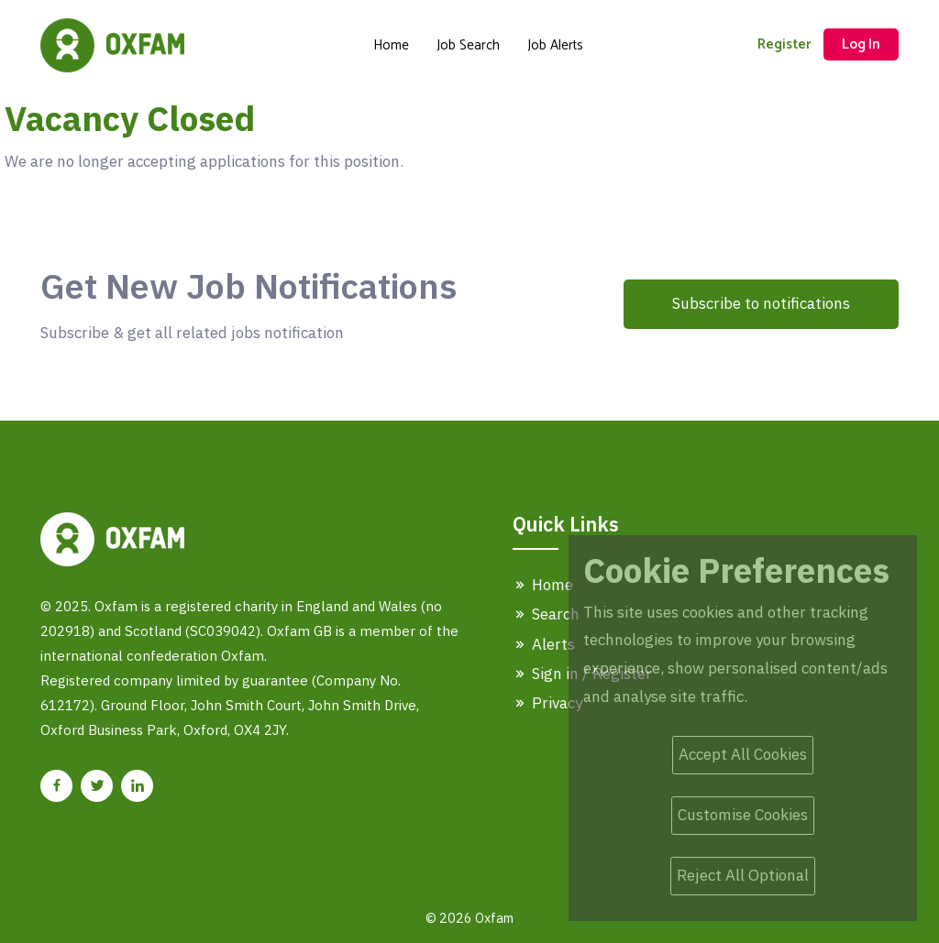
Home (391, 46)
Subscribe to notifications (761, 303)
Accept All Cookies (743, 754)
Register (784, 44)
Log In (861, 44)
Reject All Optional (743, 875)
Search (546, 614)
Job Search (468, 46)
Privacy (547, 703)
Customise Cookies (743, 815)
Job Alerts (555, 46)
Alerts (544, 644)
